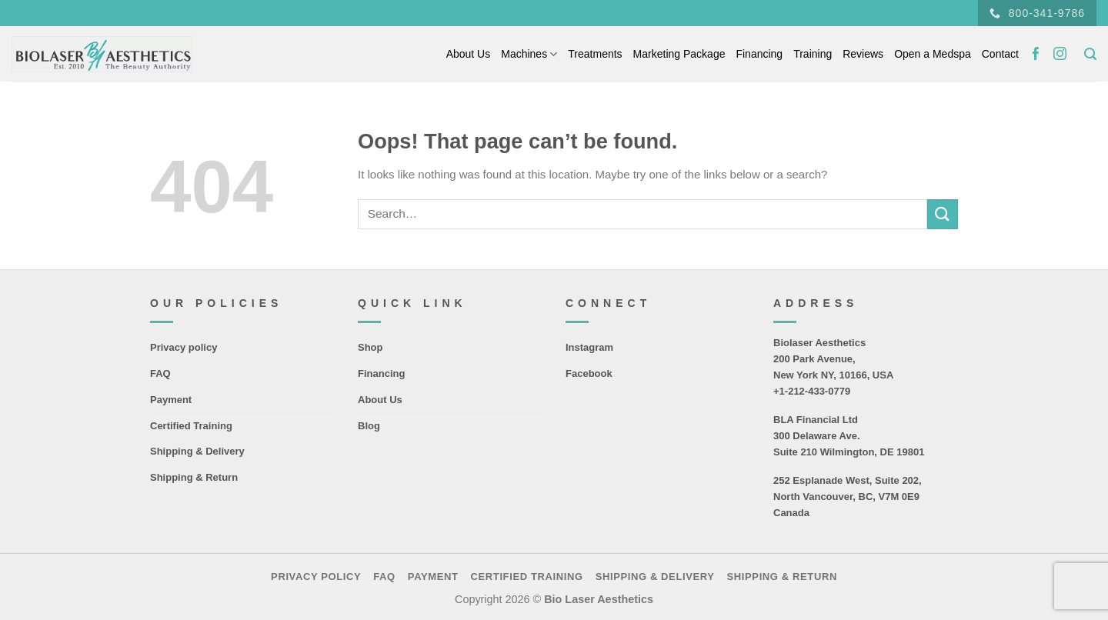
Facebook (589, 373)
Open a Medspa (932, 54)
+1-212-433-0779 (811, 391)
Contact (1000, 54)
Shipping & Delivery (197, 451)
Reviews (863, 54)
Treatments (595, 54)
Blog (369, 426)
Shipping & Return (194, 477)
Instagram (589, 347)
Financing (759, 54)
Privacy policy (183, 347)
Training (812, 54)
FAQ (160, 373)
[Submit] (942, 214)
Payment (171, 399)
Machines (529, 54)
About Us (468, 54)
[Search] (1090, 54)
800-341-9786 (1037, 13)
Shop (370, 347)
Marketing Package (679, 54)
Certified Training (191, 426)
